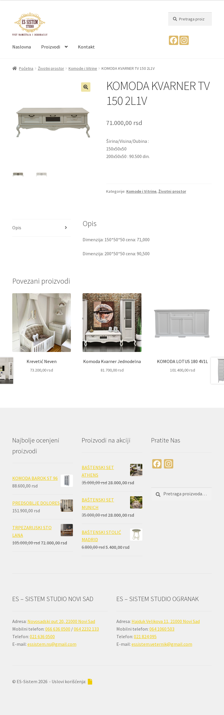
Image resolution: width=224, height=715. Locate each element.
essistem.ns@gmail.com (51, 644)
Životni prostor (51, 68)
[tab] (41, 228)
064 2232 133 (86, 629)
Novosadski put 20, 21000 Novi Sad (61, 621)
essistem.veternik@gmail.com (162, 644)
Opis (16, 227)
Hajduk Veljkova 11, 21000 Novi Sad (166, 621)
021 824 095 (145, 636)
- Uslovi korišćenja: (70, 681)
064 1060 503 (161, 629)
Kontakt (86, 47)
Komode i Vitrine (83, 68)
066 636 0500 (57, 629)
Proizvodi (50, 47)
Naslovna (21, 47)
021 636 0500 (42, 636)
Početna (26, 68)
